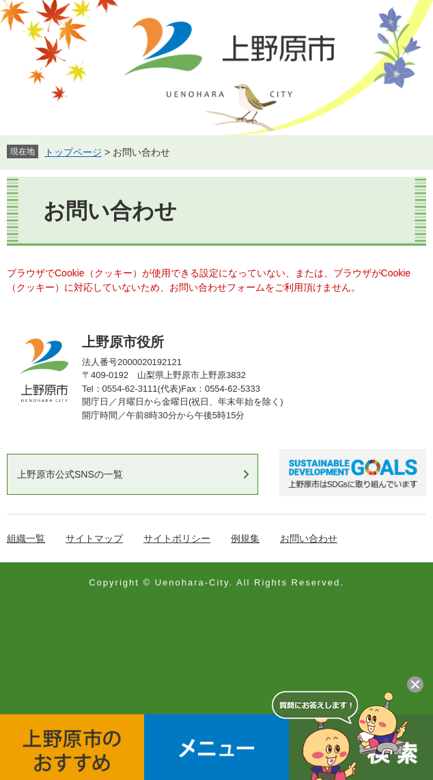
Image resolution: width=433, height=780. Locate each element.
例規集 (245, 538)
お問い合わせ (308, 538)
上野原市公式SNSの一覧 (70, 474)
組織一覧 (26, 538)
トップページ (73, 152)
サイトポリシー (176, 538)
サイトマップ (94, 538)
